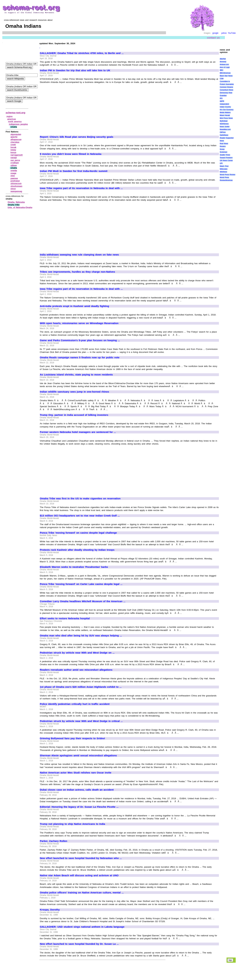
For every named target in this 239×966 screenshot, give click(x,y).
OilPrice (223, 132)
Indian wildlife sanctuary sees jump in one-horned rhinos (74, 391)
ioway (13, 150)
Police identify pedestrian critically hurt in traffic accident (75, 704)
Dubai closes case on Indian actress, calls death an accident (77, 789)
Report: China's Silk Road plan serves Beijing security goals (76, 137)
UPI (221, 163)
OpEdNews (224, 135)
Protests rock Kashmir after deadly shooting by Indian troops (77, 550)
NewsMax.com (225, 129)
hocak (13, 147)
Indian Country (225, 107)
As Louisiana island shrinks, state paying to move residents (76, 374)
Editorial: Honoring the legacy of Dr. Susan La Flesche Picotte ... (79, 807)
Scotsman (223, 152)
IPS (221, 98)
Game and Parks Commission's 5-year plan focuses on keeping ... (80, 340)
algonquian (16, 134)
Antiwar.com (224, 64)
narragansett (17, 155)
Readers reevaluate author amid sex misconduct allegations (76, 669)
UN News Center (226, 160)
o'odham (15, 163)
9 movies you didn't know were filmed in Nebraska (70, 154)
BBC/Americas (225, 73)
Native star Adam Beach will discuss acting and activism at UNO (79, 875)
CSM (221, 79)
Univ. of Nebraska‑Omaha (20, 207)
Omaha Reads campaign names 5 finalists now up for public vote (79, 357)
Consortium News (226, 90)
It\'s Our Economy (226, 110)
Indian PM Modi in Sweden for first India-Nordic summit (73, 171)
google (215, 33)
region (9, 116)
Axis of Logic (225, 67)
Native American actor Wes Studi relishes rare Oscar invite (75, 772)
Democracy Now (226, 93)
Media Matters (225, 112)
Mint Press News (226, 118)
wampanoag (16, 191)
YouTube (232, 33)
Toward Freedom (226, 158)
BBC (221, 70)
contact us (213, 37)
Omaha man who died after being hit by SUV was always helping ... (81, 635)
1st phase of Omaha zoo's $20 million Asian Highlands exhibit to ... (80, 687)
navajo (14, 157)
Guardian (223, 96)
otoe (13, 176)
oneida (14, 170)
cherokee (15, 142)
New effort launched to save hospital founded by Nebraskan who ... (81, 858)
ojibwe (14, 165)
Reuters (223, 146)
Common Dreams (226, 87)
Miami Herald (225, 115)
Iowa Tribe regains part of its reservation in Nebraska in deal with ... (81, 188)
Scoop (222, 149)
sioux (13, 189)
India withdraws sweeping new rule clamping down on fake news (79, 254)
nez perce (15, 160)
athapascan (16, 139)
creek (13, 145)
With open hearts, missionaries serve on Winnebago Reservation (79, 323)
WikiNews (223, 172)
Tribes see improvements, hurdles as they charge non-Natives (77, 271)
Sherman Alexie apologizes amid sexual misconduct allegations (78, 755)
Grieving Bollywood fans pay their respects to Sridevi (72, 738)
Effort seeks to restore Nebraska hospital (65, 618)
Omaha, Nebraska (16, 202)
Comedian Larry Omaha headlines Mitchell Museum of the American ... (82, 601)
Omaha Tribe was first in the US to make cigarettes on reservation (80, 498)
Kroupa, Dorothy (50, 909)
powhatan (15, 181)
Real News (224, 144)
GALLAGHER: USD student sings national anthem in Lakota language (82, 926)
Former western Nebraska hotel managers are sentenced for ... (78, 432)
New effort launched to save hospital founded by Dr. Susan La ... (79, 944)
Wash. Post (224, 166)
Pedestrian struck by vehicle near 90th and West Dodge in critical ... (81, 721)
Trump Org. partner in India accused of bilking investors (74, 415)
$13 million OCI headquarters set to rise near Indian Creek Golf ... (80, 515)
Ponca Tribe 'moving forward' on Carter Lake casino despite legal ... (81, 584)
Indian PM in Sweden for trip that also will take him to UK (75, 70)
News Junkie (224, 127)
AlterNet (223, 59)
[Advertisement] (68, 108)
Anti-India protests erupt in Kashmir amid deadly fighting (74, 306)
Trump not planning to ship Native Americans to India (72, 824)
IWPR (222, 101)
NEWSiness (224, 124)
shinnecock (16, 183)
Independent (224, 104)
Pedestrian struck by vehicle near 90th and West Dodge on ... (77, 652)
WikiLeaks (223, 169)
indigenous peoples (18, 124)
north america (15, 121)
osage (13, 173)
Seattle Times (225, 155)
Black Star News (226, 76)
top (230, 960)
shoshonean (16, 186)
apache (14, 137)
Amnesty (223, 62)
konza (13, 152)
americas (11, 119)
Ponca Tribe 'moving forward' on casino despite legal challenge (78, 532)
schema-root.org (15, 112)
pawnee (14, 178)
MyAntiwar (224, 121)
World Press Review (227, 175)
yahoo (224, 33)
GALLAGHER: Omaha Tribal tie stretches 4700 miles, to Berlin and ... (81, 53)
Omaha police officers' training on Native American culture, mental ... (82, 892)
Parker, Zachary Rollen (53, 841)
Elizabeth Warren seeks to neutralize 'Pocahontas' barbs (74, 567)
